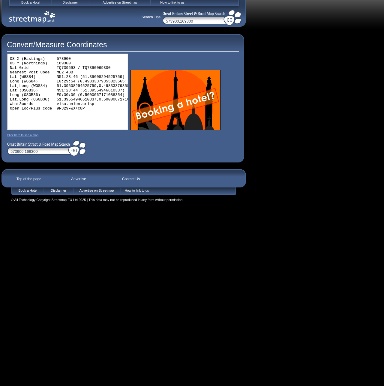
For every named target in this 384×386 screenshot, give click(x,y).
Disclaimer (58, 190)
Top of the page (28, 179)
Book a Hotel (28, 190)
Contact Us (131, 179)
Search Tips (151, 17)
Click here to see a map (22, 135)
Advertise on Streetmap (97, 190)
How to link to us (137, 190)
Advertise (78, 179)
